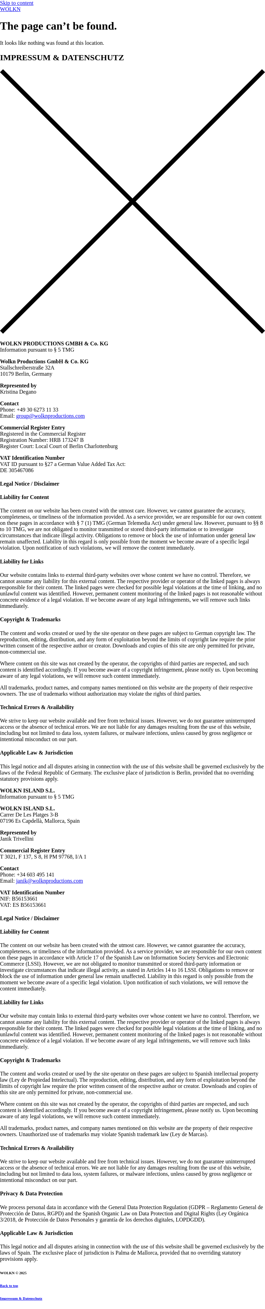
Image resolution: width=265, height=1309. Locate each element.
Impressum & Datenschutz (21, 1298)
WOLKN (10, 9)
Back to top (9, 1286)
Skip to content (16, 3)
